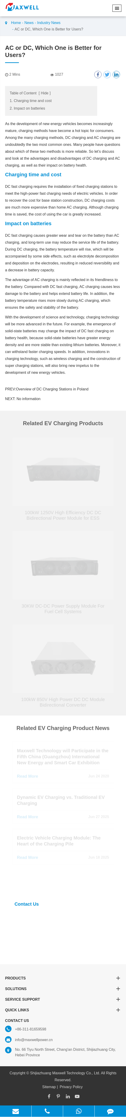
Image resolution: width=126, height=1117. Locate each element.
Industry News (48, 23)
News (29, 23)
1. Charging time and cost (31, 101)
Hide (44, 93)
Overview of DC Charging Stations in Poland (52, 389)
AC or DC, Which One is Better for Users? (49, 29)
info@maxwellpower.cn (29, 1040)
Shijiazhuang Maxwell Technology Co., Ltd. (65, 1073)
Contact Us (27, 904)
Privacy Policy (71, 1087)
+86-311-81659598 (25, 1029)
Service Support (63, 999)
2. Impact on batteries (27, 108)
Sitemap (49, 1087)
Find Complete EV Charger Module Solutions (50, 884)
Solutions (63, 988)
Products (63, 978)
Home (16, 23)
